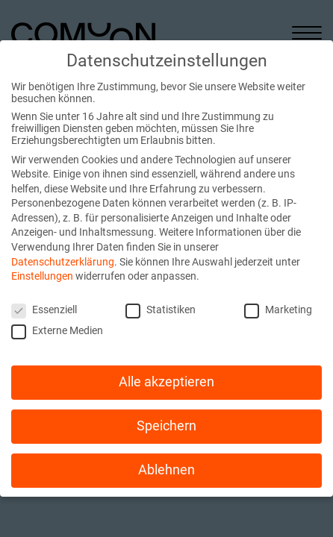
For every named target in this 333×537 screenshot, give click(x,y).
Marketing (278, 309)
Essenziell (44, 309)
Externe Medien (57, 330)
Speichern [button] (166, 425)
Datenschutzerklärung (62, 262)
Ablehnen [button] (166, 469)
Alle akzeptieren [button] (166, 381)
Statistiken (160, 309)
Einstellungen (42, 276)
